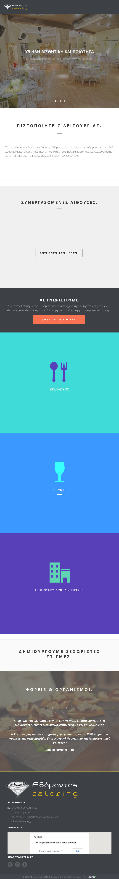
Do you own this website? (50, 851)
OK (77, 851)
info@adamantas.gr (21, 821)
